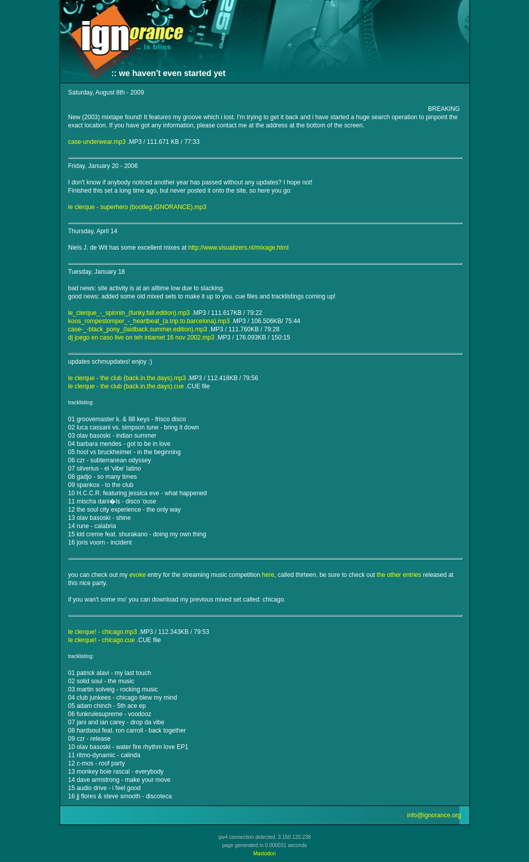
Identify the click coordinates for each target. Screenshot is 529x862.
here (268, 574)
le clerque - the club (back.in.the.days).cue (126, 386)
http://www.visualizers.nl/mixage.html (238, 247)
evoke (137, 574)
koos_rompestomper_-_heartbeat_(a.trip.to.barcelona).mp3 (149, 321)
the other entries (399, 574)
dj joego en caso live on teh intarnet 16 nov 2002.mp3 (141, 337)
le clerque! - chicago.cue (101, 640)
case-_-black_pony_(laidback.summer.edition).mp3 (137, 329)
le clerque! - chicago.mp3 (102, 631)
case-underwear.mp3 (97, 141)
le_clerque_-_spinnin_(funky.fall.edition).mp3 (129, 312)
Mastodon (264, 853)
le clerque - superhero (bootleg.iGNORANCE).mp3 (137, 207)
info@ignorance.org (434, 815)
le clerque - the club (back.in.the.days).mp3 (127, 378)
